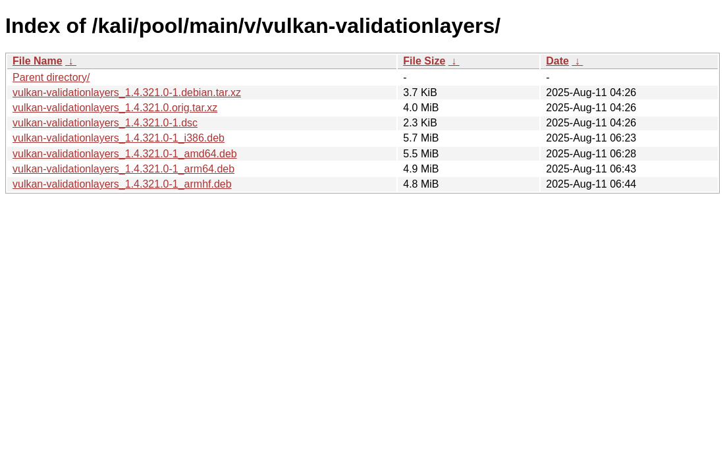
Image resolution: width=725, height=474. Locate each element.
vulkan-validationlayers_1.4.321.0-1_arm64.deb (123, 168)
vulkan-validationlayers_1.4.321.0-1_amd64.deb (125, 153)
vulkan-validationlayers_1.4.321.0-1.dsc (105, 122)
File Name (38, 60)
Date (557, 60)
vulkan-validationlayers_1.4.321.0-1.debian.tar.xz (127, 92)
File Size (424, 60)
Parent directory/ (51, 77)
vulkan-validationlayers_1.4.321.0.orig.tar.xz (115, 107)
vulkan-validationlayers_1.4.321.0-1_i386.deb (119, 138)
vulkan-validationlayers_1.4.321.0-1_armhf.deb (122, 184)
